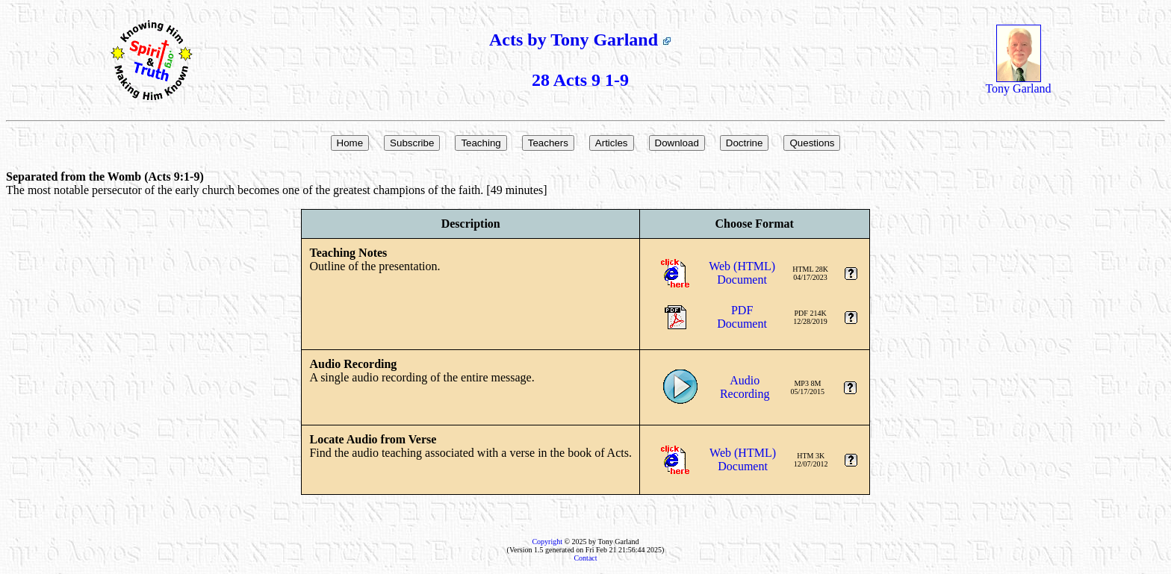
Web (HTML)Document (742, 273)
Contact (585, 558)
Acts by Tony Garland (580, 39)
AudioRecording (745, 387)
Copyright (547, 541)
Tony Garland (1018, 83)
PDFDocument (742, 317)
